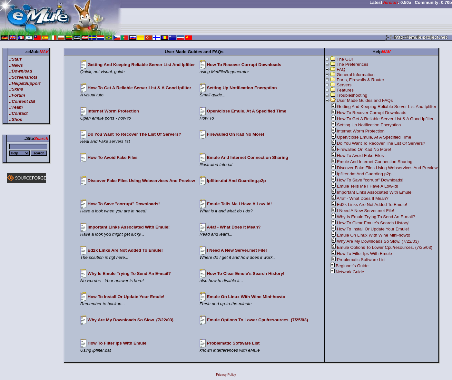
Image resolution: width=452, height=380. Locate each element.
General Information (356, 74)
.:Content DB (22, 101)
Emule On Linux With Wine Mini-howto (246, 296)
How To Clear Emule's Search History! (246, 273)
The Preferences (352, 64)
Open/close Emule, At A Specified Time (246, 111)
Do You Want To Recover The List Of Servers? (135, 134)
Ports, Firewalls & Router (360, 79)
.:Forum (17, 95)
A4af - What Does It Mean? (233, 227)
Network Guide (350, 271)
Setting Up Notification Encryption (242, 87)
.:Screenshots (23, 77)
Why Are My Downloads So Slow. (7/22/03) (130, 319)
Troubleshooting (352, 95)
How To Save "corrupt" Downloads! (124, 203)
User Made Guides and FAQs (365, 100)
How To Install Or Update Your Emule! (126, 296)
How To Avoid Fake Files (113, 157)
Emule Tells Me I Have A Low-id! (239, 203)
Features (345, 90)
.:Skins (16, 89)
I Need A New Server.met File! (237, 250)
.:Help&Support (25, 83)
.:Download (20, 71)
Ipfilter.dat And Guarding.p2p (236, 180)
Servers (344, 85)
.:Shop (15, 119)
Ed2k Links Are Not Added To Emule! (125, 250)
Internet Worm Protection (113, 111)
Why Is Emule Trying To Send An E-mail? (129, 273)
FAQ (341, 69)
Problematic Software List (233, 343)
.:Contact (18, 113)
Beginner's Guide (352, 265)
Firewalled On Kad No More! (235, 134)
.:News (16, 65)
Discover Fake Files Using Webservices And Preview (141, 180)
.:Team (16, 107)
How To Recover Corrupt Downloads (244, 64)
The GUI (345, 59)
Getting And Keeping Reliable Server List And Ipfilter (141, 64)
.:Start (15, 59)
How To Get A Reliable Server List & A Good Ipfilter (139, 87)
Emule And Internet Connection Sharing (247, 157)
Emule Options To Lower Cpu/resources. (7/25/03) (257, 319)
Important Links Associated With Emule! (129, 227)
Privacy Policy (226, 374)
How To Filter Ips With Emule (117, 343)
